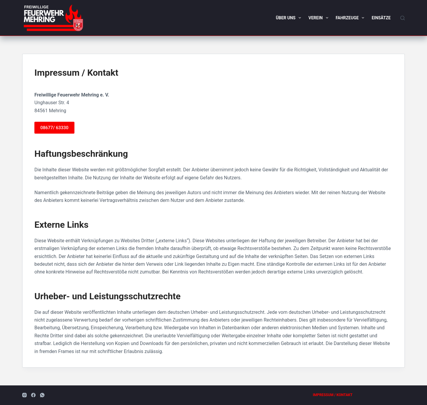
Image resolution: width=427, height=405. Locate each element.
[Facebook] (33, 395)
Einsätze (381, 17)
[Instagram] (24, 395)
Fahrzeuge (351, 17)
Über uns (289, 17)
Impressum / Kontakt (333, 395)
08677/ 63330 (54, 127)
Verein (319, 17)
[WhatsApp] (42, 395)
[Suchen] (402, 18)
